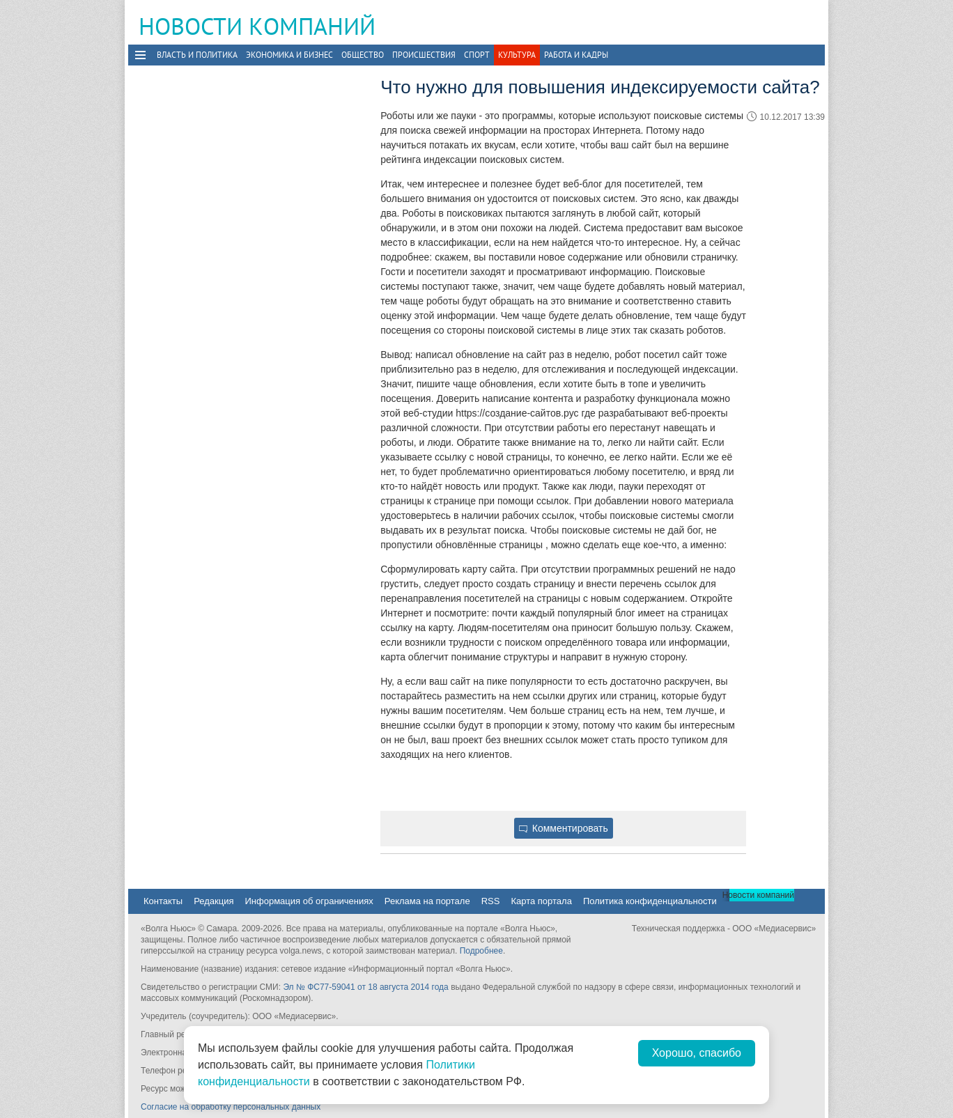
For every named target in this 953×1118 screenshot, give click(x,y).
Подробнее (481, 951)
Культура (517, 54)
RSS (490, 901)
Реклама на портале (427, 901)
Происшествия (424, 54)
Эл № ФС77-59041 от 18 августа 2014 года (365, 987)
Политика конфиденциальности (650, 901)
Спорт (477, 54)
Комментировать (563, 828)
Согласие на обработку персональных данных (230, 1107)
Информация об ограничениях (309, 901)
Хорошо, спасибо (696, 1053)
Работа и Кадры (576, 54)
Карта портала (541, 901)
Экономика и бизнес (289, 54)
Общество (362, 54)
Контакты (163, 901)
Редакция (213, 901)
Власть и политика (197, 54)
